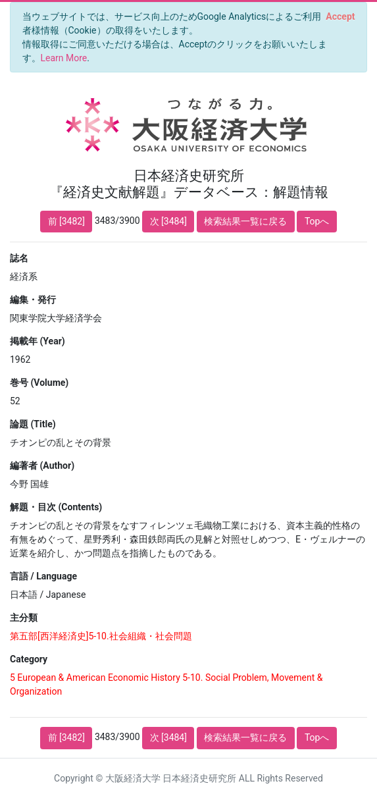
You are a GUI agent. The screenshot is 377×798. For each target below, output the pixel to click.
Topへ (317, 221)
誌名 (19, 258)
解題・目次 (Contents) (56, 507)
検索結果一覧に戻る (245, 221)
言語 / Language (43, 576)
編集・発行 (33, 299)
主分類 (24, 617)
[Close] (340, 16)
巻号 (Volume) (39, 382)
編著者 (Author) (42, 465)
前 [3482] (66, 221)
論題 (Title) (33, 424)
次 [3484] (168, 221)
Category (28, 659)
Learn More (64, 58)
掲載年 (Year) (37, 341)
